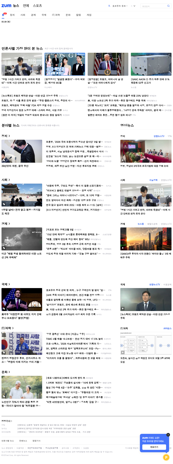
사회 (22, 15)
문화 (68, 15)
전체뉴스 (23, 440)
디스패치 (48, 87)
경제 (33, 15)
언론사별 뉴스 (8, 440)
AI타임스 (167, 328)
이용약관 (20, 448)
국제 (44, 15)
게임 (89, 15)
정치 (12, 15)
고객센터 (76, 448)
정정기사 (6, 421)
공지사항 (65, 448)
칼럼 (78, 15)
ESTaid (6, 455)
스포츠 (37, 6)
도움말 (86, 448)
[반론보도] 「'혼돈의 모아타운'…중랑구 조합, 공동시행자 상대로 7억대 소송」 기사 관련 (54, 432)
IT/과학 (56, 15)
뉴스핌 (133, 87)
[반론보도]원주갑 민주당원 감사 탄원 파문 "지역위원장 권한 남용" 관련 (46, 428)
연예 (26, 6)
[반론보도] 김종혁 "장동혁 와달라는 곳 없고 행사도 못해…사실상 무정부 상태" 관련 (51, 425)
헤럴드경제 (152, 223)
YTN (169, 136)
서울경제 (5, 87)
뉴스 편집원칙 (7, 448)
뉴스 (16, 6)
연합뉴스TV (92, 87)
